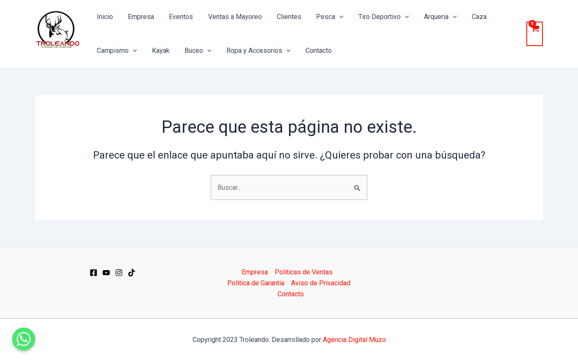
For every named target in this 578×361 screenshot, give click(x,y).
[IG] (119, 272)
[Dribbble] (131, 272)
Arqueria (429, 17)
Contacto (312, 50)
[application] (332, 17)
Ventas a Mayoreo (230, 17)
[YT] (106, 272)
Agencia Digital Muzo (354, 340)
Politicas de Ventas (304, 272)
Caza (467, 17)
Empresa (139, 17)
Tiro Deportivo (375, 17)
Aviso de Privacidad (320, 283)
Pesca (322, 17)
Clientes (282, 17)
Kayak (159, 50)
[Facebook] (93, 272)
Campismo (116, 51)
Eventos (177, 17)
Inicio (104, 17)
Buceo (194, 51)
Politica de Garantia (255, 283)
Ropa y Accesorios (253, 51)
